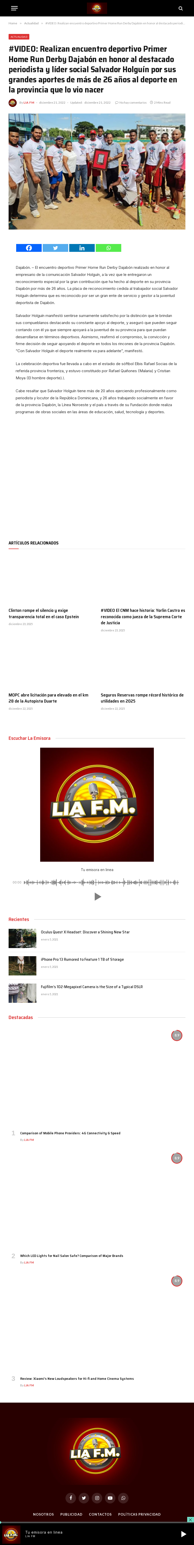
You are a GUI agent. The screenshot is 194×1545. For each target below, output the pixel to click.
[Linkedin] (82, 248)
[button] (97, 897)
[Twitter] (55, 248)
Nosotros (43, 1514)
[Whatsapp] (108, 248)
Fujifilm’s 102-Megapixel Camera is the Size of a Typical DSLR (92, 987)
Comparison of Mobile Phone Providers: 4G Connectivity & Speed (70, 1133)
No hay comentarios (131, 102)
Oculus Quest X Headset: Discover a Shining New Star (85, 932)
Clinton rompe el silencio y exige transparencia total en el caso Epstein (44, 613)
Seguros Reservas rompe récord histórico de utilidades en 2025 (142, 698)
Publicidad (71, 1514)
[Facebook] (29, 248)
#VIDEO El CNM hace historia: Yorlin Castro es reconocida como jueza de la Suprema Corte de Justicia (143, 616)
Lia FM (28, 102)
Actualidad (19, 36)
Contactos (100, 1514)
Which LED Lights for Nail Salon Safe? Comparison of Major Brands (71, 1255)
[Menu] (14, 8)
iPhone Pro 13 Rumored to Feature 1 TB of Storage (82, 960)
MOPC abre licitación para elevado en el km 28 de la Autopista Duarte (48, 698)
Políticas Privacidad (139, 1514)
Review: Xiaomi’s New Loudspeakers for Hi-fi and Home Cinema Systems (77, 1378)
